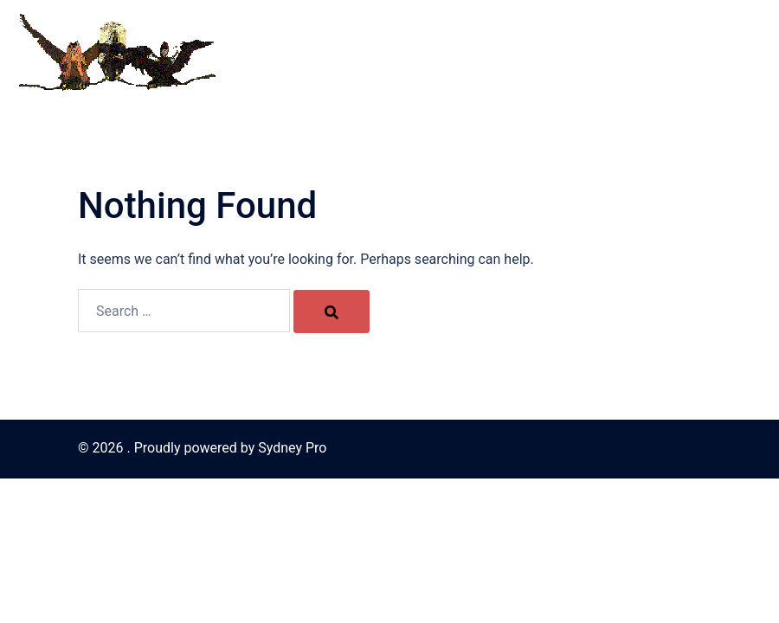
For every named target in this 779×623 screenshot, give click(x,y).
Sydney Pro (292, 448)
